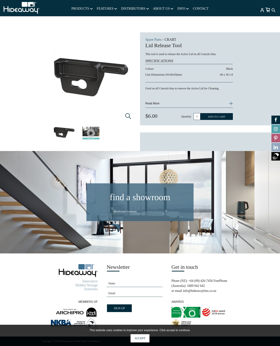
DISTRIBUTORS (135, 8)
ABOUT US (163, 8)
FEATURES (107, 8)
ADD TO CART (217, 116)
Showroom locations (125, 211)
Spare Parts (153, 39)
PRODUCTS (82, 8)
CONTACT (201, 8)
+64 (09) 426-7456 (200, 281)
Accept (139, 338)
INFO (183, 8)
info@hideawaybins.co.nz (199, 291)
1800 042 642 (196, 286)
